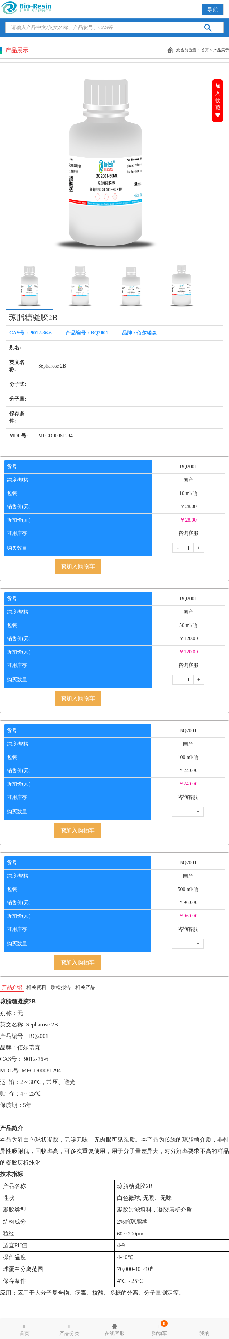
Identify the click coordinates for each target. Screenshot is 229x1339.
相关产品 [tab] (85, 987)
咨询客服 (188, 533)
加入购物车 (78, 566)
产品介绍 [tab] (12, 987)
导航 (212, 10)
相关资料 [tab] (36, 987)
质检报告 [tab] (61, 987)
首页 (205, 50)
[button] (197, 162)
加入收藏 (217, 100)
